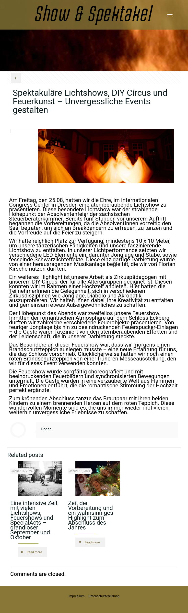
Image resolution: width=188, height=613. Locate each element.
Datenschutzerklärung (104, 596)
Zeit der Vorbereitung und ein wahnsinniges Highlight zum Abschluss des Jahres (90, 515)
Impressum (76, 596)
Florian (46, 429)
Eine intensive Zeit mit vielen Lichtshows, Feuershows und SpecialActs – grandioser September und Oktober (34, 520)
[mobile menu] (170, 15)
